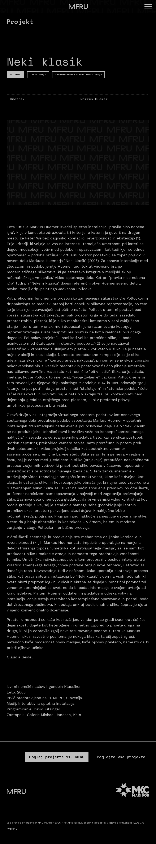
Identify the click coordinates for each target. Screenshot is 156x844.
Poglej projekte (56, 756)
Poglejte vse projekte (121, 756)
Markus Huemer (94, 98)
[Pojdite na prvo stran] (78, 6)
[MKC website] (132, 790)
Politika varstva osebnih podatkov (85, 822)
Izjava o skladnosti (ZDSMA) (126, 822)
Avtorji (12, 828)
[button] (148, 6)
